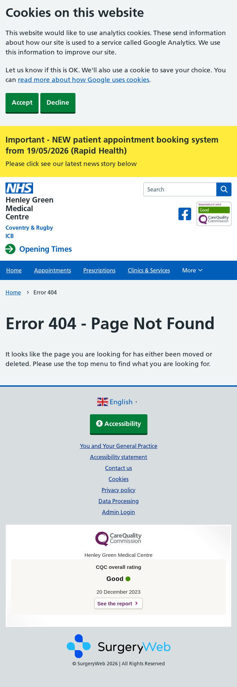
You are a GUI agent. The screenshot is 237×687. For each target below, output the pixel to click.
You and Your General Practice (118, 446)
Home (14, 270)
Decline (58, 102)
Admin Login (118, 512)
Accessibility (118, 424)
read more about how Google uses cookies (83, 80)
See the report (114, 603)
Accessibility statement (118, 457)
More (192, 272)
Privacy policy (118, 490)
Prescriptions (99, 270)
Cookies (118, 479)
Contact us (118, 468)
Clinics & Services (149, 270)
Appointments (52, 270)
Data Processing (119, 501)
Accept (22, 102)
